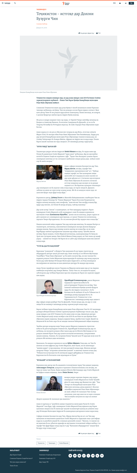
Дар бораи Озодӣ (15, 455)
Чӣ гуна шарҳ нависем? (18, 462)
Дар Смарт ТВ (43, 462)
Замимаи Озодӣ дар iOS (47, 458)
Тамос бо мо (14, 466)
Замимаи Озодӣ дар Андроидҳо (50, 455)
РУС (114, 3)
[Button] (86, 33)
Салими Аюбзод (41, 24)
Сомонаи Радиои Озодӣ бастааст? (21, 458)
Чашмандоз (41, 9)
